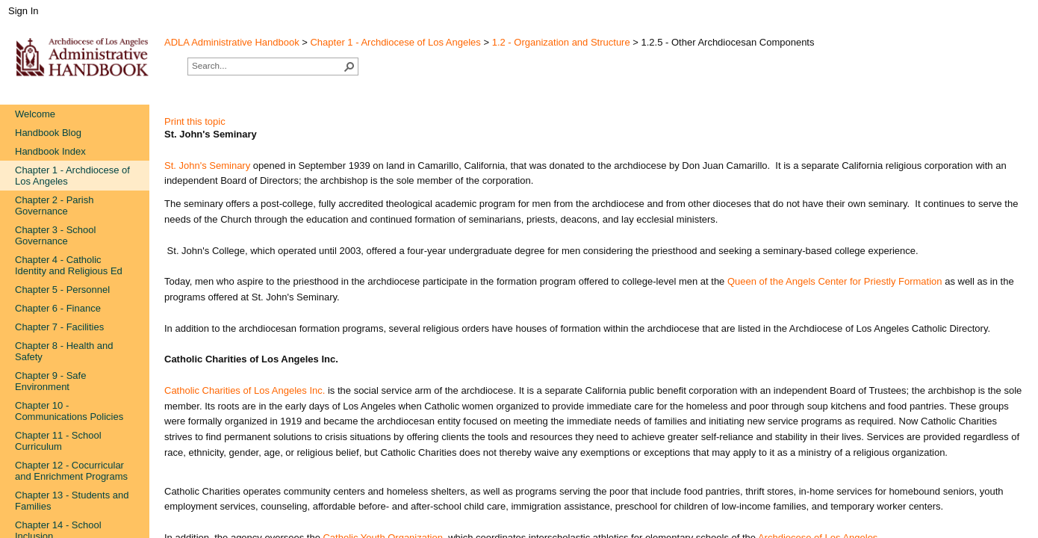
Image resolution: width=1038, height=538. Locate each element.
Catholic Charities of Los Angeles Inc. (244, 390)
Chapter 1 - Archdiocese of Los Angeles (395, 42)
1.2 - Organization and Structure (561, 42)
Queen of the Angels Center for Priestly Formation (836, 281)
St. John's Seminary (207, 165)
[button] (349, 66)
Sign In (23, 10)
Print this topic (195, 121)
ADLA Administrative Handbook (231, 42)
